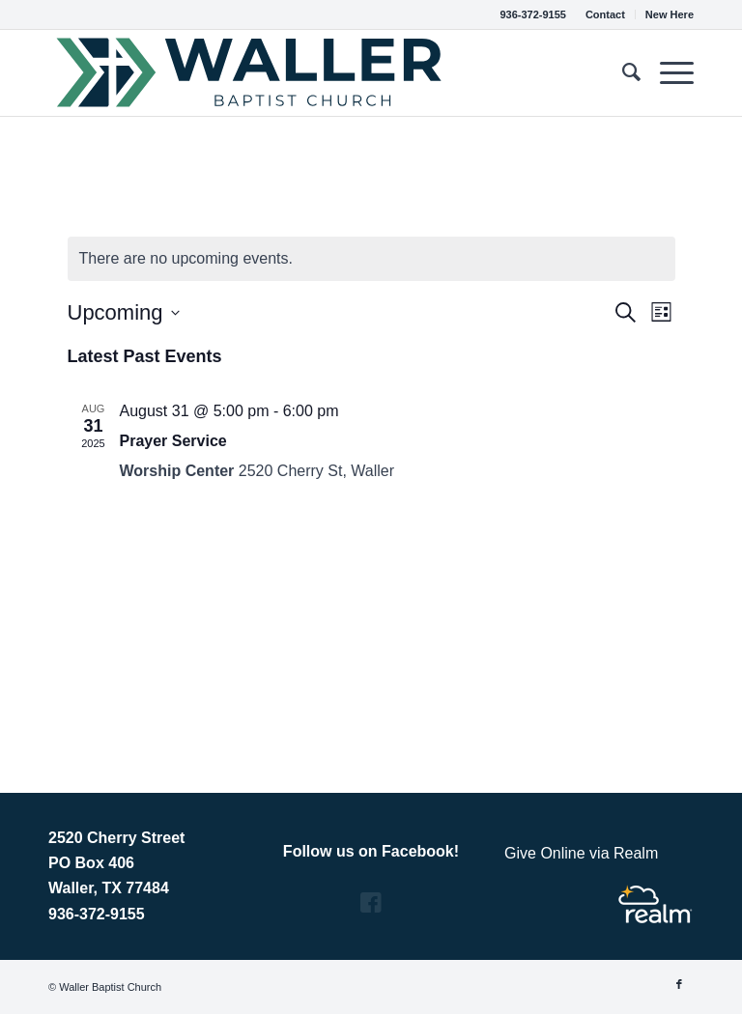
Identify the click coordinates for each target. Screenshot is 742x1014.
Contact (605, 14)
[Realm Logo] (655, 904)
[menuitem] (606, 14)
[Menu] (667, 72)
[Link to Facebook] (679, 984)
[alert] (371, 259)
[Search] (622, 72)
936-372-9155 (532, 14)
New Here (669, 14)
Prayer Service (173, 441)
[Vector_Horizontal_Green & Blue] (250, 72)
